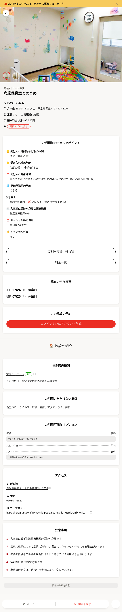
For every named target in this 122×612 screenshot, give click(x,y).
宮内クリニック (15, 374)
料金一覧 (61, 262)
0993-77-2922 (16, 102)
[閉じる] (117, 4)
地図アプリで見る (19, 126)
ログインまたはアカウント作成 (61, 323)
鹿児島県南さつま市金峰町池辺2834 (28, 488)
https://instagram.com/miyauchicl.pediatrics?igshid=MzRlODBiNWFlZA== (49, 512)
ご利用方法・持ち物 (61, 251)
